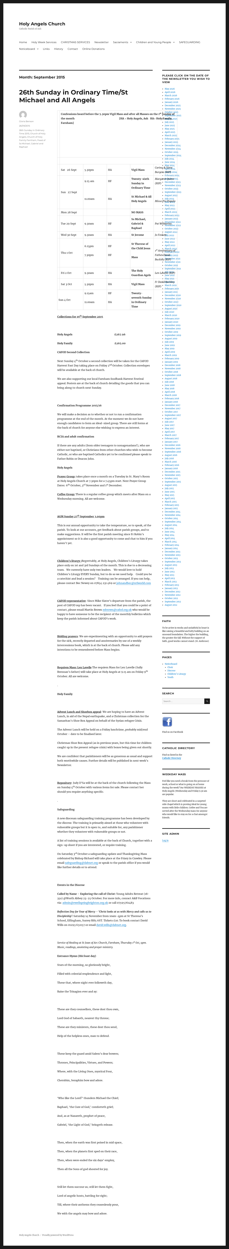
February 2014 (172, 545)
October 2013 (171, 558)
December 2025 (173, 105)
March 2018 (171, 395)
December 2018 (172, 365)
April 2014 (170, 538)
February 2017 (172, 438)
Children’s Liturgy (176, 674)
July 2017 (169, 422)
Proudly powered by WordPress (58, 1235)
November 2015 (172, 475)
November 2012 (172, 595)
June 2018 (170, 385)
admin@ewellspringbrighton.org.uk (85, 902)
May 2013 (169, 575)
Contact (73, 48)
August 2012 (171, 605)
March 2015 (171, 501)
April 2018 (170, 392)
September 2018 (173, 375)
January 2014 (171, 548)
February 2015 (172, 505)
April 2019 (170, 352)
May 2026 (170, 89)
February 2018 (172, 398)
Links (46, 48)
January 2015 (171, 508)
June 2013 (169, 571)
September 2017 (173, 415)
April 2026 (170, 92)
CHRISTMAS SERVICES (75, 42)
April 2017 (170, 431)
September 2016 (173, 451)
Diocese (171, 670)
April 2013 (170, 578)
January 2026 (171, 102)
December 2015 (172, 471)
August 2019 (171, 338)
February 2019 (172, 358)
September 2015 (173, 481)
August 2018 (171, 378)
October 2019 (171, 332)
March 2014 (171, 541)
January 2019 (171, 362)
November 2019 (173, 328)
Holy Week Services (43, 42)
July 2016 (169, 458)
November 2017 (172, 408)
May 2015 (169, 495)
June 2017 (170, 425)
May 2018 (169, 388)
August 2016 (171, 455)
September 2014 (173, 521)
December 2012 (172, 591)
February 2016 (172, 465)
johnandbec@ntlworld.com (133, 583)
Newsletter (101, 42)
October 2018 (171, 372)
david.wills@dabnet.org (111, 924)
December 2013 (172, 551)
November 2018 (172, 368)
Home (23, 42)
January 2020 (171, 322)
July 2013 (169, 568)
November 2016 (173, 448)
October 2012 (171, 598)
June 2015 (170, 491)
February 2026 (172, 99)
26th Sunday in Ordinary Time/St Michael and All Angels (73, 96)
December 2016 (172, 445)
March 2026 (171, 95)
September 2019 (173, 335)
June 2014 (170, 531)
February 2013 (172, 585)
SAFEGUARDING (189, 42)
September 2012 (173, 601)
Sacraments (120, 42)
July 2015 (169, 488)
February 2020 (172, 318)
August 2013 (171, 565)
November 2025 (173, 109)
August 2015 (171, 485)
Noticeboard (27, 48)
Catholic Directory (171, 758)
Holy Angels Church (42, 23)
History (58, 48)
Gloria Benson (26, 121)
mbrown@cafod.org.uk (117, 609)
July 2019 (169, 342)
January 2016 (171, 468)
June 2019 (170, 345)
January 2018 (171, 402)
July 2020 (169, 312)
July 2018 (169, 382)
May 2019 (169, 348)
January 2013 (171, 588)
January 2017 (171, 441)
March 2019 (171, 355)
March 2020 (171, 315)
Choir (170, 667)
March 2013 (171, 581)
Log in (165, 840)
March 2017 (171, 435)
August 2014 (171, 525)
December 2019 (172, 325)
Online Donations (93, 48)
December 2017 (172, 405)
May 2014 (169, 535)
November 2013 (172, 555)
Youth (170, 677)
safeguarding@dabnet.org (81, 862)
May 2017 (169, 428)
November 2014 (172, 515)
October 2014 (171, 518)
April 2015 (170, 498)
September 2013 (173, 561)
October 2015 (171, 478)
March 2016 (171, 461)
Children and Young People (153, 42)
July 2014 (169, 528)
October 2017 (171, 412)
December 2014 (172, 511)
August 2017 (171, 418)
